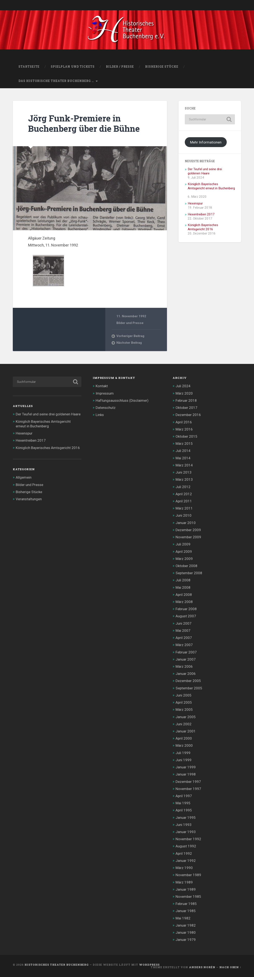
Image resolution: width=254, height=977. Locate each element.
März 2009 (184, 559)
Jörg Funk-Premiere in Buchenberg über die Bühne (84, 123)
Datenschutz (106, 408)
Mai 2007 (183, 630)
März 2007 (184, 645)
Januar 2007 (186, 659)
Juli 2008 (183, 580)
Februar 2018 (186, 400)
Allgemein (23, 477)
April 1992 (184, 853)
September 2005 (189, 688)
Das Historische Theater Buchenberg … (56, 81)
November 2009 (188, 537)
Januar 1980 (186, 932)
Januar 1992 (186, 860)
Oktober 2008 (186, 566)
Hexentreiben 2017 (201, 214)
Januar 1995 (186, 817)
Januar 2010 (186, 523)
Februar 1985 (186, 904)
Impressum (105, 393)
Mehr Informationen (205, 142)
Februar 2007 (186, 652)
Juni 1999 (183, 760)
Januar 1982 (186, 925)
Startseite (28, 66)
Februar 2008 (186, 609)
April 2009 (184, 551)
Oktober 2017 (186, 408)
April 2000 (184, 738)
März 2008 (184, 602)
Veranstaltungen (29, 499)
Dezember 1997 (188, 781)
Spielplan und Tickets (73, 66)
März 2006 (184, 666)
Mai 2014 (183, 458)
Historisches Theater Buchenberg (57, 964)
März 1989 (184, 882)
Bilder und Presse (129, 323)
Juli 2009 (183, 544)
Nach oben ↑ (230, 967)
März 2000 (184, 745)
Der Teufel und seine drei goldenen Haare (205, 171)
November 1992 (188, 839)
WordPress (149, 964)
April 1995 (184, 810)
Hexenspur (195, 203)
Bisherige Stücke (161, 66)
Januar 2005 (186, 717)
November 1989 (188, 875)
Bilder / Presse (120, 66)
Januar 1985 (186, 911)
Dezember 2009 (188, 530)
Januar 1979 (186, 939)
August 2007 (186, 616)
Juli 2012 (183, 487)
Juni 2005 (183, 695)
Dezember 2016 (188, 415)
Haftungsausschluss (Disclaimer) (122, 400)
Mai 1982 (183, 918)
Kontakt (102, 386)
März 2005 (184, 709)
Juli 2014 (183, 451)
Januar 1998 (186, 774)
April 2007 (184, 638)
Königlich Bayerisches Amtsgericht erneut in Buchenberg (211, 186)
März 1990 (184, 868)
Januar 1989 (186, 889)
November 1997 (188, 789)
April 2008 (184, 595)
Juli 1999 (183, 753)
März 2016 (184, 429)
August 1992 (186, 846)
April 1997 (184, 796)
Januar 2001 (186, 731)
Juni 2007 (183, 623)
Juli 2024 (183, 386)
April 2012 (184, 494)
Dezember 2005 (188, 681)
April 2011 (184, 501)
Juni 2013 (183, 472)
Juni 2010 (183, 515)
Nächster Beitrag (129, 343)
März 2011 (184, 508)
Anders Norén (202, 967)
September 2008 (189, 573)
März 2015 (184, 443)
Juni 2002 (183, 724)
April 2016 (184, 422)
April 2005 (184, 702)
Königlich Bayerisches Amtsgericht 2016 (203, 227)
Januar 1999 (186, 767)
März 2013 (184, 479)
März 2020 (184, 393)
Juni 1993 (183, 825)
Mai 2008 (183, 587)
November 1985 (188, 896)
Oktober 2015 (186, 436)
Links (100, 415)
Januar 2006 (186, 674)
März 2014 (184, 465)
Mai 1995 (183, 803)
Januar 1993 (186, 832)
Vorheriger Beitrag (130, 336)
